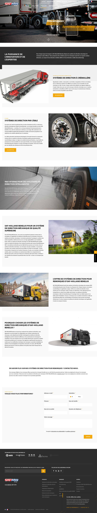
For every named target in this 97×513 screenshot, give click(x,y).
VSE (60, 486)
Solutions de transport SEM (65, 482)
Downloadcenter (85, 6)
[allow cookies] (85, 507)
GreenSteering (62, 484)
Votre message (48, 417)
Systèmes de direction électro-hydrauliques (49, 485)
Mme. (79, 396)
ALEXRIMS (61, 489)
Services (43, 1)
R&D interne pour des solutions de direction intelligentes (22, 182)
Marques (52, 6)
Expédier (88, 436)
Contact (59, 1)
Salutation (72, 393)
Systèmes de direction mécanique (49, 482)
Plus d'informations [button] (81, 504)
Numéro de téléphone (75, 409)
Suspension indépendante (48, 488)
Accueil (27, 6)
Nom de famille (73, 401)
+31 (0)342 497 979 (10, 485)
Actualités (64, 1)
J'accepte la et (61, 431)
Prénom (46, 401)
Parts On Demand (51, 1)
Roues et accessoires (46, 490)
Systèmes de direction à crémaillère (71, 78)
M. (72, 396)
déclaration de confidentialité (58, 431)
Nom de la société (49, 409)
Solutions (35, 6)
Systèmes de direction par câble (21, 120)
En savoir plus (58, 95)
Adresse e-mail (48, 393)
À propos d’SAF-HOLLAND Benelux (67, 6)
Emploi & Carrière (73, 1)
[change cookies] (73, 507)
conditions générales (70, 431)
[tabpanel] (48, 21)
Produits (44, 6)
